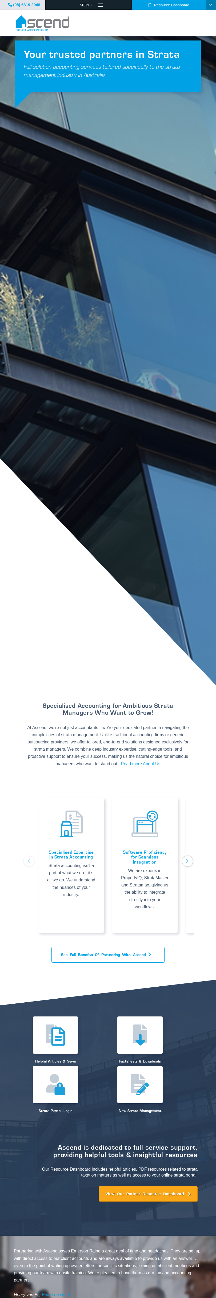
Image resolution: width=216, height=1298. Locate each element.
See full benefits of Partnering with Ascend (104, 954)
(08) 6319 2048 (24, 4)
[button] (187, 861)
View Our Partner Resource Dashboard (145, 1194)
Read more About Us (141, 764)
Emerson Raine (56, 1294)
